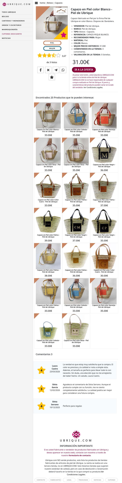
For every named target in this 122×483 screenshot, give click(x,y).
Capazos (58, 3)
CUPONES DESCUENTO (12, 34)
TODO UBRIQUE (9, 12)
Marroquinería (10, 29)
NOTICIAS (6, 38)
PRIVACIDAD (83, 480)
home (42, 3)
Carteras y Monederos (13, 21)
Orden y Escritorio (11, 25)
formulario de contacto (80, 455)
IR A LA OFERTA (84, 69)
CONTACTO (41, 480)
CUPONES (111, 480)
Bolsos (50, 3)
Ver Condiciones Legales (93, 87)
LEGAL (69, 480)
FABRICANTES (55, 480)
